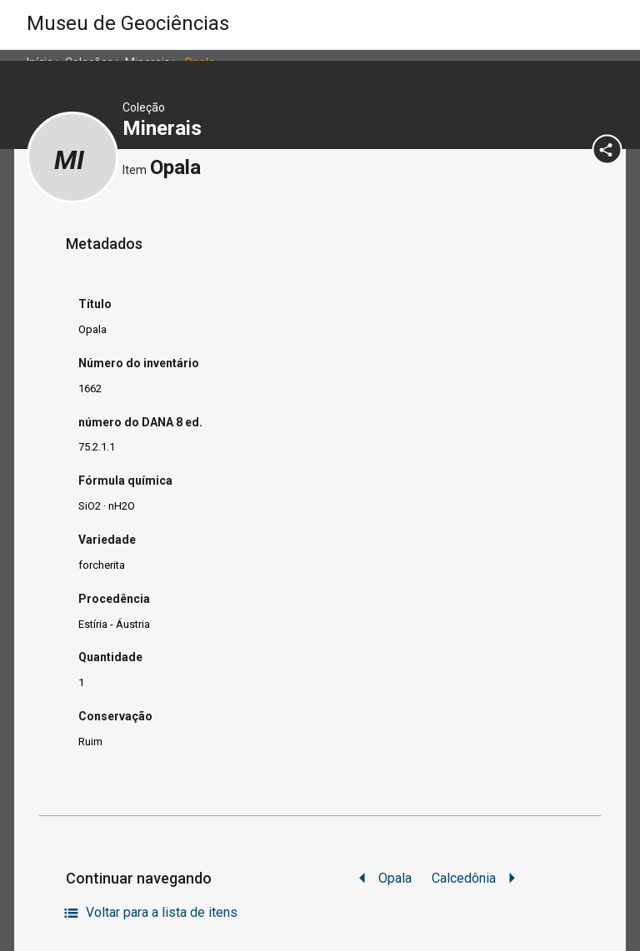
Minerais (164, 128)
